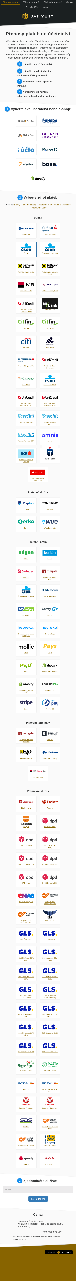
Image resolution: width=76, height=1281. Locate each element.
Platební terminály (62, 205)
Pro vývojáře (32, 7)
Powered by (59, 1252)
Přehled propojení (53, 2)
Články (69, 2)
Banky (17, 205)
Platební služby (29, 205)
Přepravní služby (39, 208)
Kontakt (46, 7)
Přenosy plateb (10, 2)
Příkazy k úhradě (31, 2)
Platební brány (45, 205)
